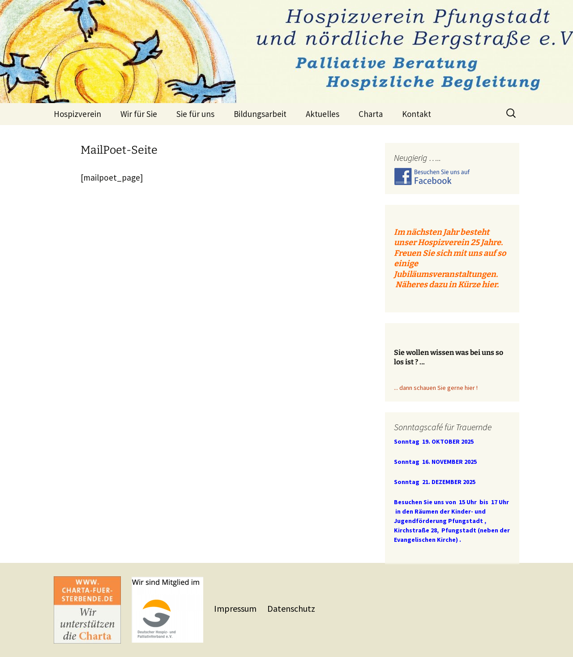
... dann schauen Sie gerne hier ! (436, 388)
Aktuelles (322, 113)
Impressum (236, 608)
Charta (371, 113)
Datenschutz (291, 608)
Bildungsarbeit (260, 113)
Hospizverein (77, 113)
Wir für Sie (138, 113)
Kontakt (416, 113)
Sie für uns (195, 113)
